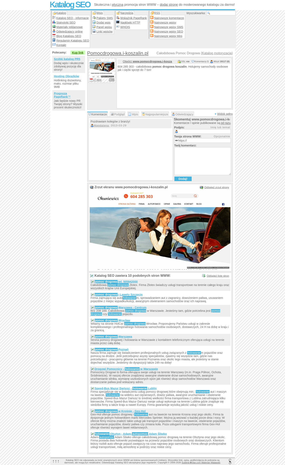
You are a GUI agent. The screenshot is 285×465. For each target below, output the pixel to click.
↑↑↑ (56, 461)
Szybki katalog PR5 (67, 59)
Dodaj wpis (103, 22)
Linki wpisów (104, 31)
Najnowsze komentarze (169, 18)
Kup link (77, 52)
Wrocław (112, 320)
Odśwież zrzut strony (216, 187)
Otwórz (147, 61)
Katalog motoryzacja (217, 53)
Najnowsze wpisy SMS (168, 27)
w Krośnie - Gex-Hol (120, 411)
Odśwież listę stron (218, 275)
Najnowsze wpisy (165, 22)
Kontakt (61, 45)
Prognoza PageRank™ (62, 95)
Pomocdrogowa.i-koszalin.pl (118, 53)
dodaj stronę (169, 4)
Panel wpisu (104, 27)
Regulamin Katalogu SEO (72, 40)
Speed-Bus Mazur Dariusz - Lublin (126, 388)
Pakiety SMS (104, 18)
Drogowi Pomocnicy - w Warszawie (126, 369)
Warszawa (113, 336)
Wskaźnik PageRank (133, 18)
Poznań (112, 349)
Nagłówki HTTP (130, 22)
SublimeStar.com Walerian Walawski (201, 462)
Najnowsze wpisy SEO (168, 31)
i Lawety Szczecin (119, 294)
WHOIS (125, 27)
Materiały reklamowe (69, 27)
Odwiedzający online (69, 31)
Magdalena (101, 125)
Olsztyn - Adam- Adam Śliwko (131, 434)
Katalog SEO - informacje (72, 18)
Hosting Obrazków (66, 76)
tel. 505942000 (116, 281)
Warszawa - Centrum (121, 307)
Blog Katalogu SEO (68, 36)
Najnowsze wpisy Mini (168, 36)
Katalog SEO (70, 4)
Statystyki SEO (66, 22)
